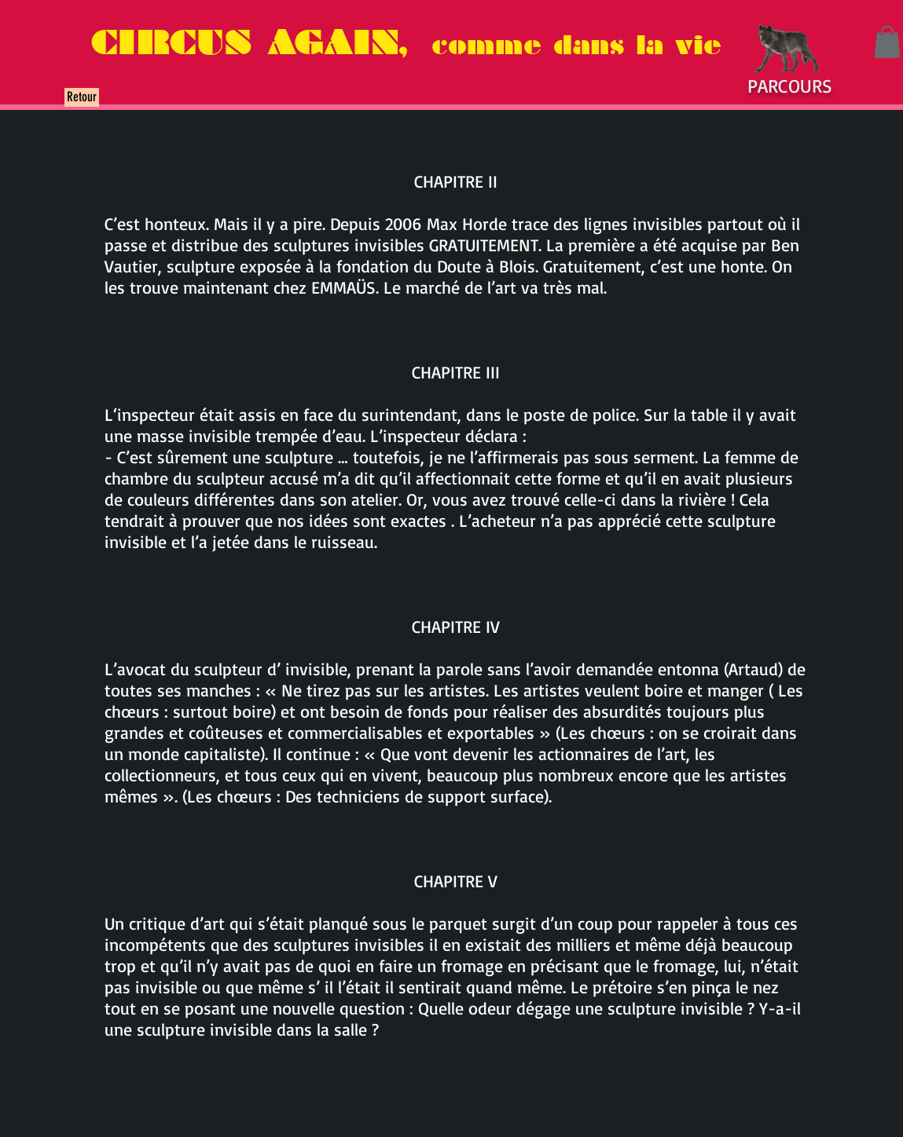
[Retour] (81, 97)
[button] (887, 42)
